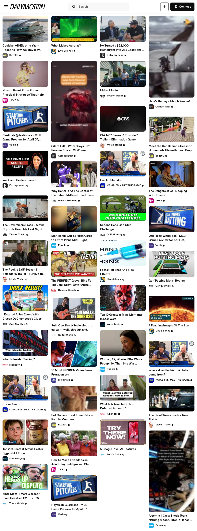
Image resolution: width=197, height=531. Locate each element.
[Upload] (164, 7)
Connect (182, 7)
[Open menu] (6, 7)
